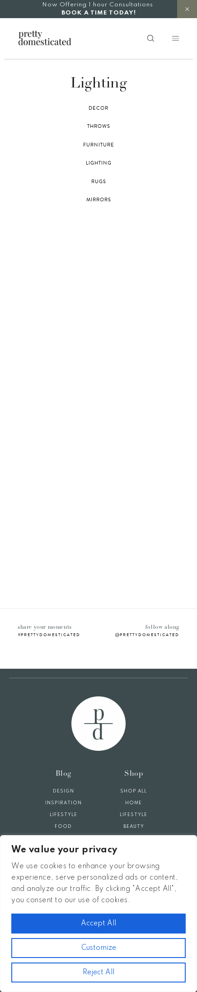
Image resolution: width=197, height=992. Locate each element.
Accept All (98, 923)
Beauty (133, 826)
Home (133, 803)
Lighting (99, 163)
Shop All (133, 791)
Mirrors (98, 200)
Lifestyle (63, 814)
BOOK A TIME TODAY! (98, 13)
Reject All (98, 972)
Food (63, 826)
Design (63, 791)
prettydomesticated (50, 635)
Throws (98, 126)
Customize (98, 948)
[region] (98, 913)
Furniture (98, 145)
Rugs (98, 181)
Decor (98, 108)
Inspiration (63, 803)
